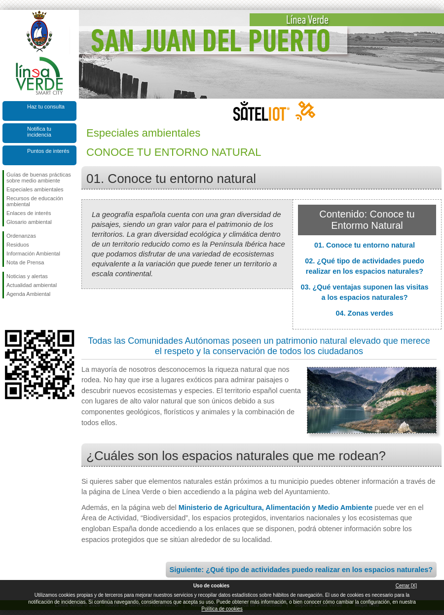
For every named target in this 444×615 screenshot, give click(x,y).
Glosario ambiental (29, 222)
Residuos (17, 245)
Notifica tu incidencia (39, 132)
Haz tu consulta (46, 106)
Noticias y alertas (27, 276)
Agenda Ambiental (28, 294)
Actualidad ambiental (31, 285)
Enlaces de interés (28, 213)
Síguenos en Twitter (25, 314)
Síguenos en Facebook (8, 314)
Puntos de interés (48, 151)
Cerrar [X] (406, 585)
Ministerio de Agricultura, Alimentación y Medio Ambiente (275, 507)
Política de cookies (221, 609)
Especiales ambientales (35, 189)
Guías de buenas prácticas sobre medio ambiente (38, 177)
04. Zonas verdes (365, 313)
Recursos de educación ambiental (34, 201)
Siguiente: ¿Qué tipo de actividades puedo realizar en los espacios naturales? (301, 570)
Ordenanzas (21, 236)
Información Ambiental (33, 253)
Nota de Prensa (25, 262)
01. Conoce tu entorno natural (364, 245)
